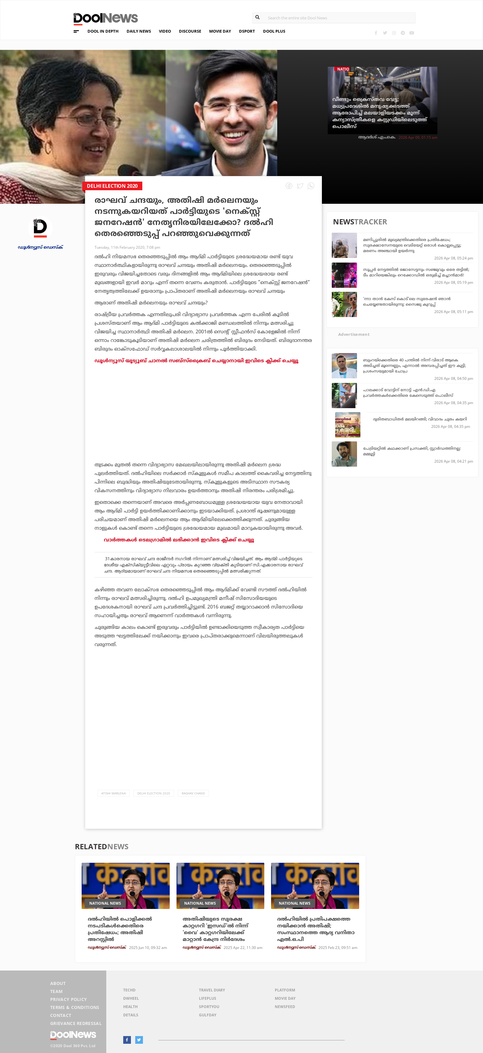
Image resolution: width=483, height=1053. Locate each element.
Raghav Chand (193, 793)
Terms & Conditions (74, 1007)
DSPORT (247, 31)
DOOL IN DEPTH (103, 31)
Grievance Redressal (76, 1023)
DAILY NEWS (139, 31)
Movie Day (285, 998)
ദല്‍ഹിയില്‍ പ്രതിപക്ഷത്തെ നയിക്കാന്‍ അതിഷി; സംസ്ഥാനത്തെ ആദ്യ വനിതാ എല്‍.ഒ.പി (316, 929)
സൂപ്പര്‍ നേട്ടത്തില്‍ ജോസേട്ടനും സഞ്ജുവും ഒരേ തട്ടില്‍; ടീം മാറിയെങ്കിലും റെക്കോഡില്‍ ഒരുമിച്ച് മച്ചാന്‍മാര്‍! (416, 272)
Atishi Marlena (113, 793)
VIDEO (165, 31)
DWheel (131, 998)
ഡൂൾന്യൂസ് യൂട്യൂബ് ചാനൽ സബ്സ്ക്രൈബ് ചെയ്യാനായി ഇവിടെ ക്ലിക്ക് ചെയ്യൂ (196, 360)
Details (130, 1015)
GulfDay (207, 1015)
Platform (285, 990)
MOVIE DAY (220, 31)
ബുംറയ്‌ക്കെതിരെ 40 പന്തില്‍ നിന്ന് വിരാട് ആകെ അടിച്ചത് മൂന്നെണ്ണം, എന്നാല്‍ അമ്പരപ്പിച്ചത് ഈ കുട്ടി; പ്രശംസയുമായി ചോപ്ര (414, 365)
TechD (129, 990)
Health (130, 1006)
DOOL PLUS (274, 31)
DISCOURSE (190, 31)
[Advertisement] (203, 429)
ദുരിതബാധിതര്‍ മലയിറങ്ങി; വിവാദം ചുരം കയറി (420, 419)
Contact (60, 1015)
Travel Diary (212, 990)
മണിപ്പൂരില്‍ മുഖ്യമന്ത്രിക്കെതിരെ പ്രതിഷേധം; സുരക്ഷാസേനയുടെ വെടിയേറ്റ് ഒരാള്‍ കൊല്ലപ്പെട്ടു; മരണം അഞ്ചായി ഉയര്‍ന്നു (412, 245)
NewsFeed (285, 1006)
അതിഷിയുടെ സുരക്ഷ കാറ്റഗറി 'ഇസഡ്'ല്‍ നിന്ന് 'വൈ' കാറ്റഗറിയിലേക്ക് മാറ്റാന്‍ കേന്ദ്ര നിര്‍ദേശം (215, 929)
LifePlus (207, 998)
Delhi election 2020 (153, 793)
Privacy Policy (68, 999)
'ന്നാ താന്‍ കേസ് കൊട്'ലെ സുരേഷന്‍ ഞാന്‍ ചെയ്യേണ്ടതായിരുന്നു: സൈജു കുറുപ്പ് (407, 301)
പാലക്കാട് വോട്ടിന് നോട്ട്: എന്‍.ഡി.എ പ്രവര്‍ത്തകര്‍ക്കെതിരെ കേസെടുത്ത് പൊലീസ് (408, 392)
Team (56, 991)
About (58, 983)
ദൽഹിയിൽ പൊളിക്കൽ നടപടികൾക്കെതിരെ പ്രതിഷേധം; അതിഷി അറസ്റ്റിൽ (120, 929)
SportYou (209, 1006)
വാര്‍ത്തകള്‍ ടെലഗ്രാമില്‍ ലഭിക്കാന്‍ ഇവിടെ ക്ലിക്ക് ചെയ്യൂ (179, 540)
